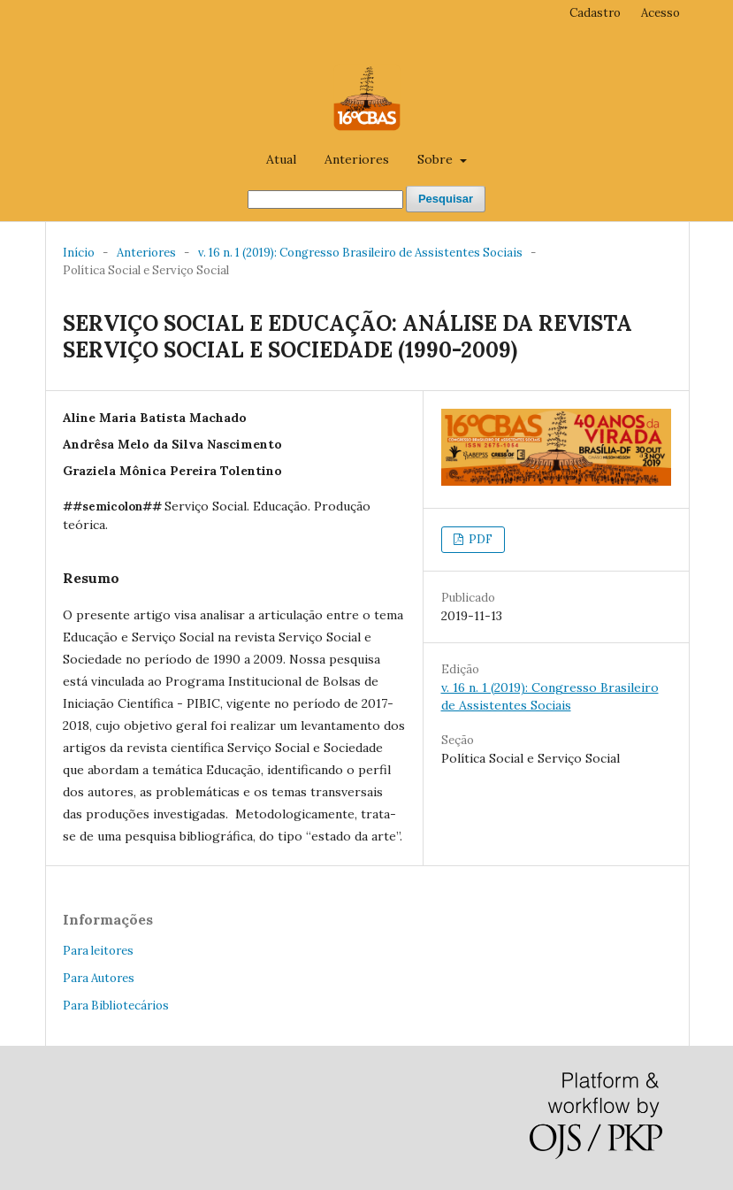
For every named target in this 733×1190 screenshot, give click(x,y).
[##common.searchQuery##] (325, 199)
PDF (479, 539)
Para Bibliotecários (116, 1005)
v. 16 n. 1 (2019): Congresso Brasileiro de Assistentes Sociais (360, 252)
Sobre (436, 159)
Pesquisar (445, 198)
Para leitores (98, 950)
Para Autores (98, 978)
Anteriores (357, 159)
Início (79, 252)
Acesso (660, 12)
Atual (281, 159)
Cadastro (595, 12)
